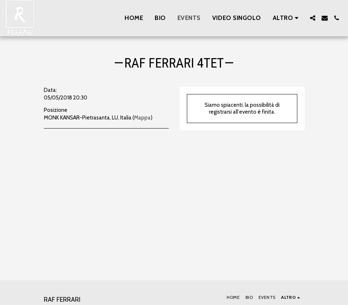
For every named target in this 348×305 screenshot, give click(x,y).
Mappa (142, 117)
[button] (312, 18)
